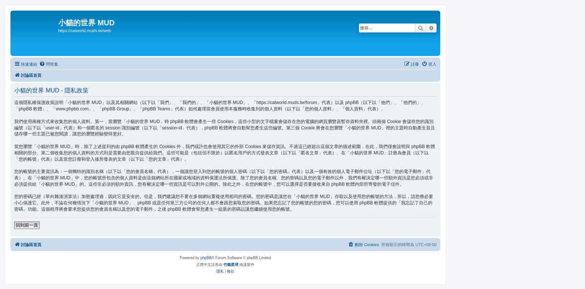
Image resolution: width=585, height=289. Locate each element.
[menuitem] (48, 64)
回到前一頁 (27, 225)
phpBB (206, 258)
